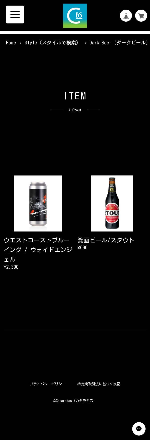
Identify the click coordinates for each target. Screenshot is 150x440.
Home (11, 42)
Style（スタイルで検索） (53, 42)
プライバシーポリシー (47, 384)
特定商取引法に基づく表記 (98, 384)
